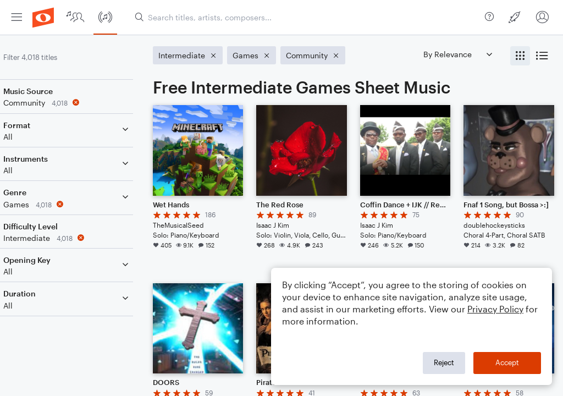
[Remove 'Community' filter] (81, 102)
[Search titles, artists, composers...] (305, 17)
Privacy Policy (495, 309)
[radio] (520, 55)
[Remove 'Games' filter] (81, 204)
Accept (507, 362)
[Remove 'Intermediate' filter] (81, 238)
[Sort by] (457, 54)
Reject (444, 362)
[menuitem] (16, 17)
